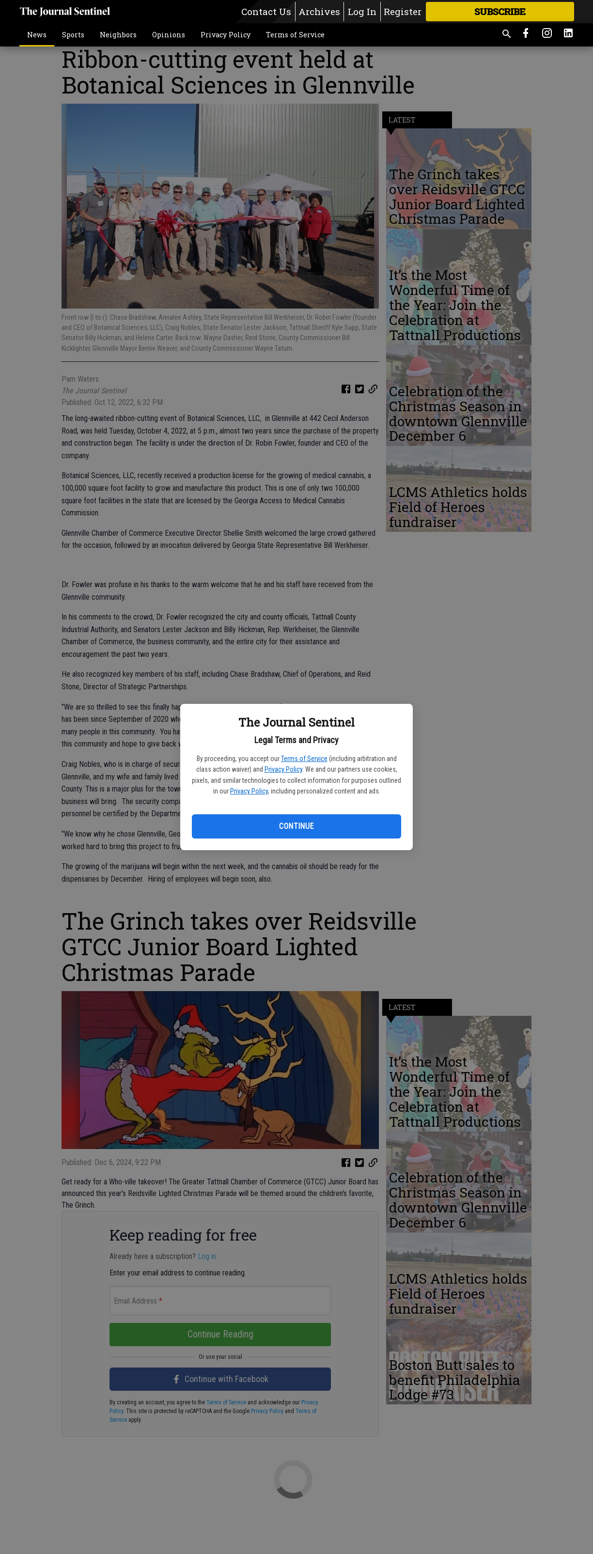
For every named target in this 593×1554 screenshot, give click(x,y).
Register (402, 11)
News (37, 34)
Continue (296, 826)
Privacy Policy (283, 769)
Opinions (168, 34)
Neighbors (118, 34)
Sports (73, 34)
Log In (362, 11)
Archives (319, 11)
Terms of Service (304, 758)
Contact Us (266, 11)
